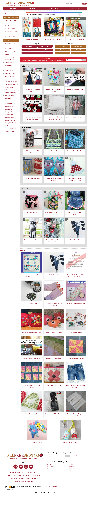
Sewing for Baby (9, 109)
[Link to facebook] (15, 467)
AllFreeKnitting (50, 468)
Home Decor (63, 53)
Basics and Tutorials (10, 51)
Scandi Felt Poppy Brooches (53, 332)
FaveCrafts (49, 464)
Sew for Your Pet (9, 101)
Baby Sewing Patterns (78, 53)
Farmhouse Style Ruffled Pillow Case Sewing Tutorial (54, 118)
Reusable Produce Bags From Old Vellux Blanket (76, 415)
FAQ (35, 472)
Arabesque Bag (53, 151)
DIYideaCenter (50, 470)
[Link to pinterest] (26, 467)
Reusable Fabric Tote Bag (75, 151)
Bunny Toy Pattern (37, 442)
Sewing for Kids (9, 112)
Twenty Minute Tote (32, 39)
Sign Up (83, 59)
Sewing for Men (9, 114)
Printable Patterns (45, 53)
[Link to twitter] (21, 467)
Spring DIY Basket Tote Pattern (54, 212)
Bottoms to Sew (9, 54)
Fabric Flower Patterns (10, 34)
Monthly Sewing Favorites (11, 84)
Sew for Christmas (78, 49)
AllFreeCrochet (50, 466)
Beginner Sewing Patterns (78, 46)
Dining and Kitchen (9, 62)
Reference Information (10, 92)
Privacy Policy (53, 60)
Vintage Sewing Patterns (11, 36)
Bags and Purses (9, 48)
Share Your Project (32, 478)
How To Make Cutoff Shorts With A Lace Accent (76, 386)
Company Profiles (9, 59)
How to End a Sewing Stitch (75, 89)
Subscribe (7, 14)
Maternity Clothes (9, 76)
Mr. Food (71, 464)
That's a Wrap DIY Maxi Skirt (32, 240)
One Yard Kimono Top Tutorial (75, 117)
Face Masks (45, 49)
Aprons (7, 46)
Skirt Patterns (8, 23)
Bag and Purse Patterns (11, 31)
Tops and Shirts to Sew (10, 128)
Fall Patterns (62, 46)
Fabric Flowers (29, 49)
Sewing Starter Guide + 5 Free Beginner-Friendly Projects (76, 276)
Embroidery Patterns (10, 68)
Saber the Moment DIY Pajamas (32, 152)
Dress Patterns (9, 25)
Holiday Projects (9, 70)
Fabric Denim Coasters (31, 303)
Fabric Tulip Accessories (70, 442)
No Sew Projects (9, 87)
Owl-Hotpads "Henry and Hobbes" (53, 179)
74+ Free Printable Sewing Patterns (32, 90)
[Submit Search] (84, 4)
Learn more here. (53, 486)
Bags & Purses (29, 46)
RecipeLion (72, 466)
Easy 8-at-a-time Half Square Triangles (31, 386)
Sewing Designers (9, 106)
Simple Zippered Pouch (54, 385)
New (22, 250)
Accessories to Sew (10, 43)
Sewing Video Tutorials (10, 123)
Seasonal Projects (9, 95)
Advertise (20, 472)
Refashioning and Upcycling (12, 90)
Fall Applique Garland (76, 332)
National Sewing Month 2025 (31, 358)
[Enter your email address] (56, 456)
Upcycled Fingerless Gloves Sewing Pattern (54, 304)
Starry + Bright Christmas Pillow (31, 332)
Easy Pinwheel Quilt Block (76, 358)
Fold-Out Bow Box (32, 212)
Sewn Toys (7, 125)
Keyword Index (35, 475)
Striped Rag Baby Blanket (53, 358)
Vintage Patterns (45, 46)
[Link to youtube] (31, 467)
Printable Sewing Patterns (11, 20)
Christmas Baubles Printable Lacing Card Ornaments (32, 118)
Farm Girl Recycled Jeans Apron (74, 213)
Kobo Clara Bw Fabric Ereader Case (54, 415)
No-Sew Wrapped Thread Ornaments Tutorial (53, 241)
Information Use (61, 60)
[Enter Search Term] (72, 3)
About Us (13, 472)
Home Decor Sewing (10, 73)
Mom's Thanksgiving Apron (76, 39)
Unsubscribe (29, 481)
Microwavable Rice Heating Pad (76, 303)
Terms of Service (18, 481)
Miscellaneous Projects (11, 81)
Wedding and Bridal (9, 131)
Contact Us (28, 472)
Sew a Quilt (8, 98)
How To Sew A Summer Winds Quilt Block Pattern (31, 276)
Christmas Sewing (9, 57)
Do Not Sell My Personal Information (17, 475)
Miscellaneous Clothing (11, 79)
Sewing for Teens (9, 117)
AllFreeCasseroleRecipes (75, 470)
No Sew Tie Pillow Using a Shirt (54, 39)
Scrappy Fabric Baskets (33, 178)
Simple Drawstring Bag (31, 414)
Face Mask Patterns (10, 28)
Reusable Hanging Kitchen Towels (53, 90)
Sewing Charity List (9, 103)
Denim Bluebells (75, 240)
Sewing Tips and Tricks (10, 120)
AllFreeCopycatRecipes (75, 468)
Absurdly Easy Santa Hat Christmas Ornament (75, 179)
